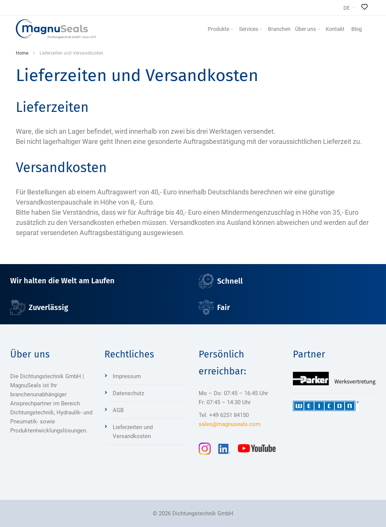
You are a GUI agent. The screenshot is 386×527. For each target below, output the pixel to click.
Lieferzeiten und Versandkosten (133, 432)
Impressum (127, 376)
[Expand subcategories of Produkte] (231, 29)
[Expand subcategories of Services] (260, 29)
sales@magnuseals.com (229, 424)
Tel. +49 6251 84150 (224, 415)
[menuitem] (221, 29)
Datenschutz (128, 393)
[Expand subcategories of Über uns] (318, 29)
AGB (118, 410)
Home (22, 53)
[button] (349, 7)
